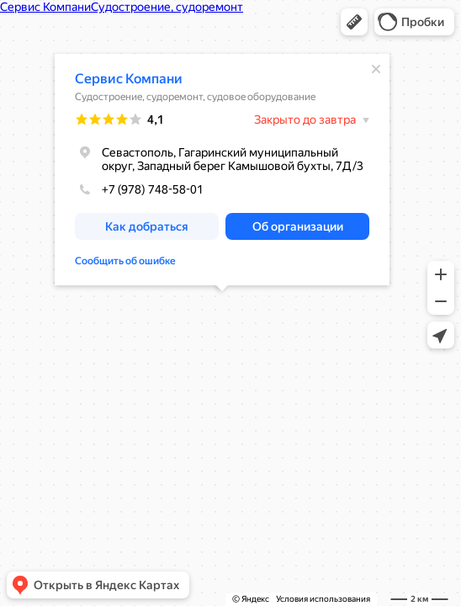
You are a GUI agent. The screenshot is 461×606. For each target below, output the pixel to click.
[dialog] (222, 169)
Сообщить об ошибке (125, 261)
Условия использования (323, 598)
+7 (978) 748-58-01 (139, 189)
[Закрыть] (376, 69)
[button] (354, 21)
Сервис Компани (129, 79)
